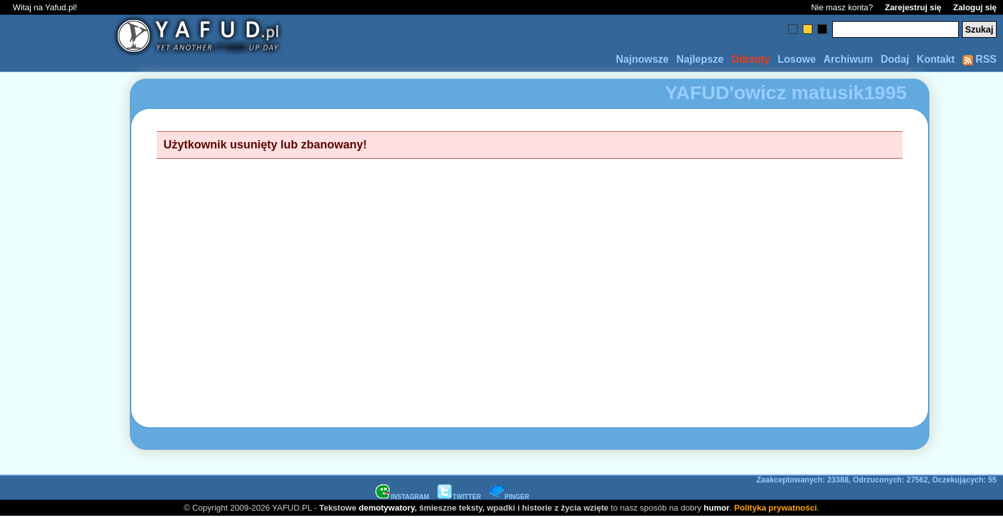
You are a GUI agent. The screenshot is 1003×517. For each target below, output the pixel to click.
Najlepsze (699, 59)
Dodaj (895, 59)
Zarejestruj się (913, 7)
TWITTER (459, 496)
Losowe (797, 59)
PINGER (509, 496)
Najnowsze (642, 59)
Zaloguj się (975, 7)
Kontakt (936, 59)
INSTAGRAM (402, 496)
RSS (980, 59)
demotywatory (387, 508)
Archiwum (848, 59)
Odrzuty (750, 59)
